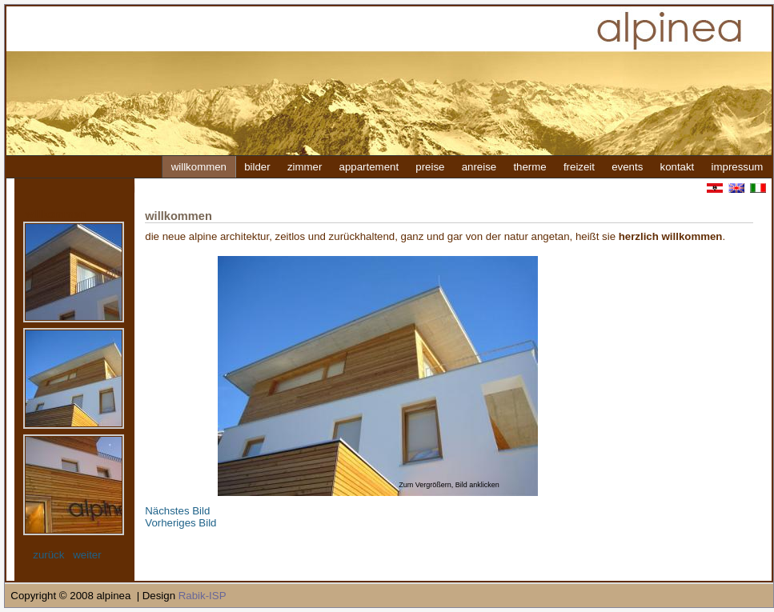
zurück (48, 555)
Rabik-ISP (202, 596)
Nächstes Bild (177, 511)
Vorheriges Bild (180, 523)
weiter (87, 555)
